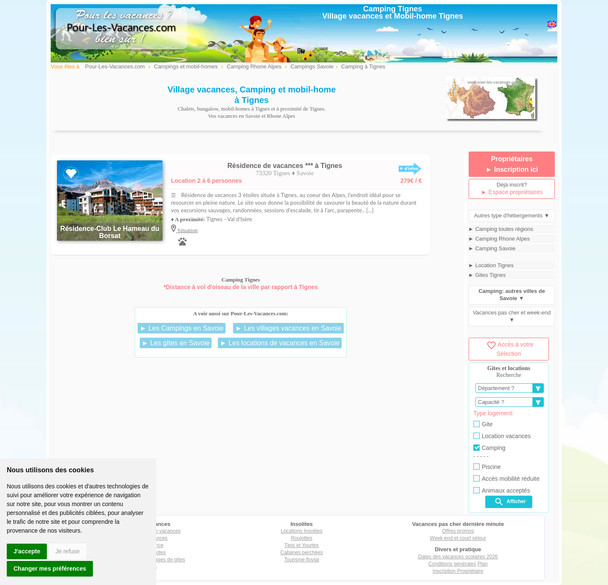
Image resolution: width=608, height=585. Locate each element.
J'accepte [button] (27, 551)
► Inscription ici (512, 169)
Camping (489, 447)
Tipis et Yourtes (302, 545)
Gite (483, 424)
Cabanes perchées (301, 552)
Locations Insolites (302, 531)
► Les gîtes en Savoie (176, 343)
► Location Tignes (491, 265)
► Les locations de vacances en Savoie (280, 343)
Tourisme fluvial (301, 560)
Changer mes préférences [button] (50, 568)
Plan (483, 564)
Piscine (487, 466)
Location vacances (502, 436)
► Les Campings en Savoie (181, 328)
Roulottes (301, 538)
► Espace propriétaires (512, 192)
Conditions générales (452, 564)
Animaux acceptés (501, 490)
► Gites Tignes (487, 275)
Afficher (510, 502)
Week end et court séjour (458, 538)
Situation (187, 230)
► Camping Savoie (492, 248)
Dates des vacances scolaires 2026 (458, 557)
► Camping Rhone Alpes (499, 239)
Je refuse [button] (67, 551)
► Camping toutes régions (500, 229)
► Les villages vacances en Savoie (288, 328)
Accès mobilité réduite (506, 478)
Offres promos (458, 531)
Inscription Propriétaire (458, 571)
